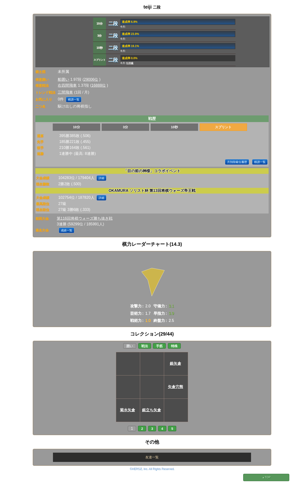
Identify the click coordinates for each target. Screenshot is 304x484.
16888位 (98, 85)
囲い (129, 346)
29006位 (91, 79)
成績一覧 (66, 230)
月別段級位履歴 (237, 162)
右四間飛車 (67, 85)
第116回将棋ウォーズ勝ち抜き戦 (85, 218)
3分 (125, 127)
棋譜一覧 (73, 99)
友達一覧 (152, 457)
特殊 (174, 346)
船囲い (63, 79)
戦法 (144, 346)
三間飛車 (65, 92)
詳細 (101, 178)
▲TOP (266, 477)
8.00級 (129, 63)
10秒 (174, 127)
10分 (76, 127)
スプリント (223, 127)
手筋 (159, 346)
